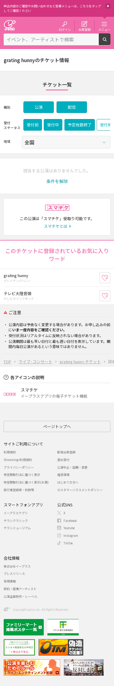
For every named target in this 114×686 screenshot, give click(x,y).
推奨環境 (63, 474)
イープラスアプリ (16, 513)
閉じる (107, 6)
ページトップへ (57, 426)
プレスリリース (14, 573)
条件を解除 (57, 181)
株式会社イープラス (17, 566)
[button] (57, 181)
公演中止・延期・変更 (72, 467)
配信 (72, 107)
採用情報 (10, 581)
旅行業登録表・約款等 (19, 489)
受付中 (53, 125)
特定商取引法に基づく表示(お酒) (26, 482)
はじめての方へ (67, 482)
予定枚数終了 (80, 125)
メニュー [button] (104, 29)
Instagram (71, 535)
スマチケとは (55, 226)
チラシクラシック (16, 520)
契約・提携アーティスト (20, 588)
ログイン (65, 29)
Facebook (70, 520)
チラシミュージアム (17, 528)
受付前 (33, 125)
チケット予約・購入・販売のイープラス (10, 25)
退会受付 (63, 459)
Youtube (69, 528)
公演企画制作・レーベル (20, 596)
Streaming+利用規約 (18, 459)
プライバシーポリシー (19, 467)
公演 (39, 107)
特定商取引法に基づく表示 (22, 474)
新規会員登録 (66, 452)
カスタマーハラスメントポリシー (80, 489)
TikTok (68, 543)
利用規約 (10, 452)
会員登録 (84, 29)
